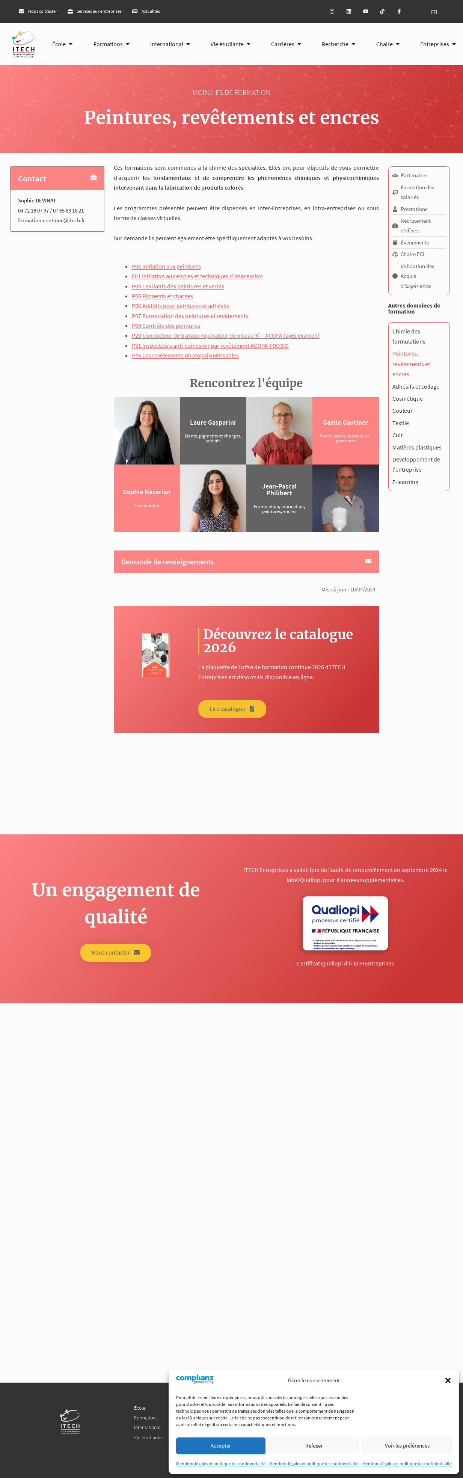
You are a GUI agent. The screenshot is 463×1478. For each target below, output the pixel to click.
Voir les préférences (407, 1445)
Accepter (221, 1445)
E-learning (405, 482)
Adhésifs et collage (415, 386)
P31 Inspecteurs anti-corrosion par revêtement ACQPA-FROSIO (210, 345)
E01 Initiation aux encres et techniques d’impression (197, 276)
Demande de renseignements (167, 561)
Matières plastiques (417, 447)
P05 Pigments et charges (162, 296)
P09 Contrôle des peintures (166, 325)
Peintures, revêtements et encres (411, 364)
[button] (448, 1380)
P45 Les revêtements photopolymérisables (185, 355)
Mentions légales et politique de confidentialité (220, 1463)
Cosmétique (407, 398)
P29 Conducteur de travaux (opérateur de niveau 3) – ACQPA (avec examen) (226, 335)
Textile (400, 423)
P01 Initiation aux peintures (166, 266)
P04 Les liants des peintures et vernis (178, 286)
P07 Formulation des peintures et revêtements (190, 316)
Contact (32, 178)
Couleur (402, 410)
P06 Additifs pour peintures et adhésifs (180, 305)
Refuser (314, 1445)
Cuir (397, 435)
